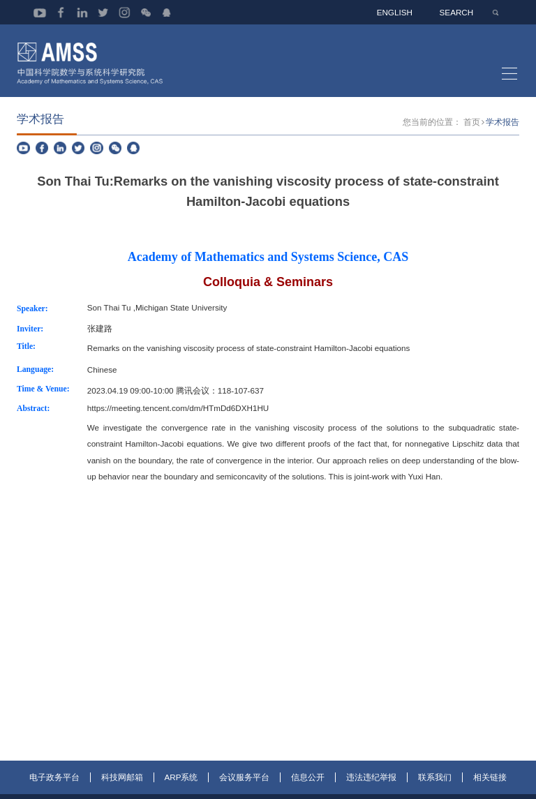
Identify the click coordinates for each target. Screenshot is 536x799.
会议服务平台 (244, 789)
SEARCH (457, 12)
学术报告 (502, 133)
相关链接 (490, 789)
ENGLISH (396, 12)
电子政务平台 (54, 789)
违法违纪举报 (371, 789)
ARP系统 (181, 789)
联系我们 (435, 789)
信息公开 (308, 789)
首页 (471, 133)
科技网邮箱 (122, 789)
